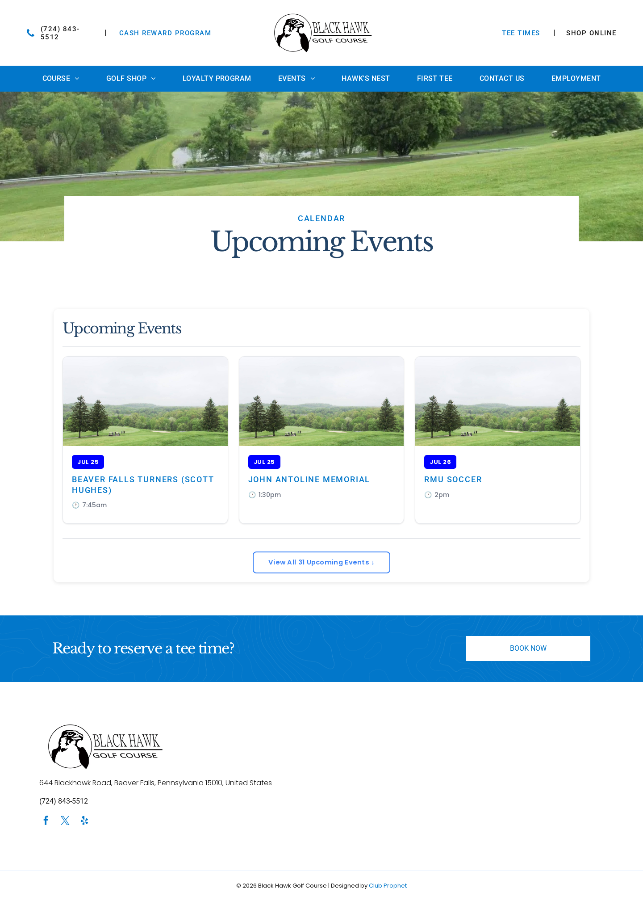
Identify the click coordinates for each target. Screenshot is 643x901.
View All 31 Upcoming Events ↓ (321, 562)
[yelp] (84, 822)
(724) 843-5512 (63, 802)
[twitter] (65, 822)
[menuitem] (61, 78)
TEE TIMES (521, 33)
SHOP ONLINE (591, 33)
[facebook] (46, 822)
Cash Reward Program (165, 33)
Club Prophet (388, 886)
